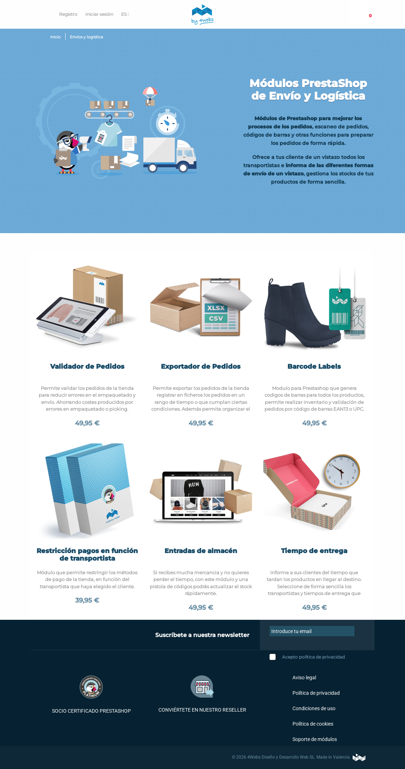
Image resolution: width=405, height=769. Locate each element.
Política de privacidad (315, 693)
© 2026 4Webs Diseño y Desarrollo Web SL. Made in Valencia (299, 757)
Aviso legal (303, 677)
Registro (68, 14)
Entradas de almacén (201, 551)
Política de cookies (312, 724)
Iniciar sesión (99, 14)
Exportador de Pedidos (200, 367)
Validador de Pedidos (87, 367)
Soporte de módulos (314, 739)
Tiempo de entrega (314, 551)
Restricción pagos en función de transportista (87, 555)
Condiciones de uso (313, 708)
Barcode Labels (314, 367)
